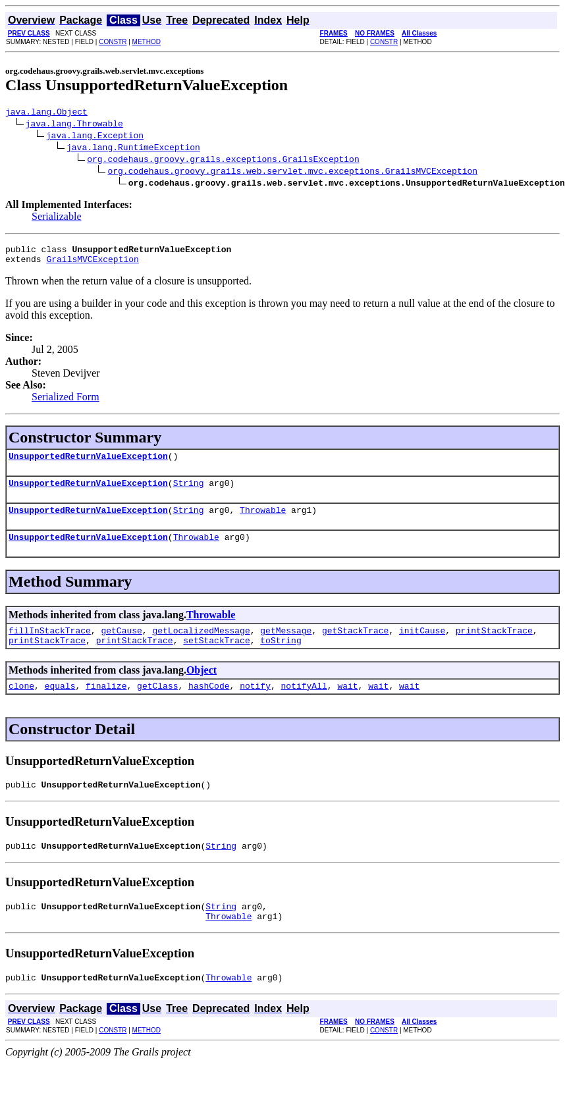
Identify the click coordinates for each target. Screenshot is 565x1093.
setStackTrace (216, 658)
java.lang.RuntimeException (133, 149)
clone (21, 705)
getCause (121, 646)
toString (280, 658)
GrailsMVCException (92, 265)
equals (60, 705)
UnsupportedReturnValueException (88, 463)
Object (201, 687)
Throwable (263, 521)
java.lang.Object (46, 113)
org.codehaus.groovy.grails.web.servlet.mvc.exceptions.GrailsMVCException (292, 172)
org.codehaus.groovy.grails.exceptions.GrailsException (223, 161)
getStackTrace (355, 646)
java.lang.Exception (95, 137)
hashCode (208, 705)
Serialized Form (65, 402)
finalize (106, 705)
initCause (422, 646)
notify (255, 705)
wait (347, 705)
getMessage (285, 646)
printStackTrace (494, 646)
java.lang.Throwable (74, 125)
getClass (157, 705)
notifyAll (304, 705)
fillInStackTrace (50, 646)
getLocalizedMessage (201, 646)
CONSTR (112, 41)
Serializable (57, 218)
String (188, 492)
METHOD (146, 41)
